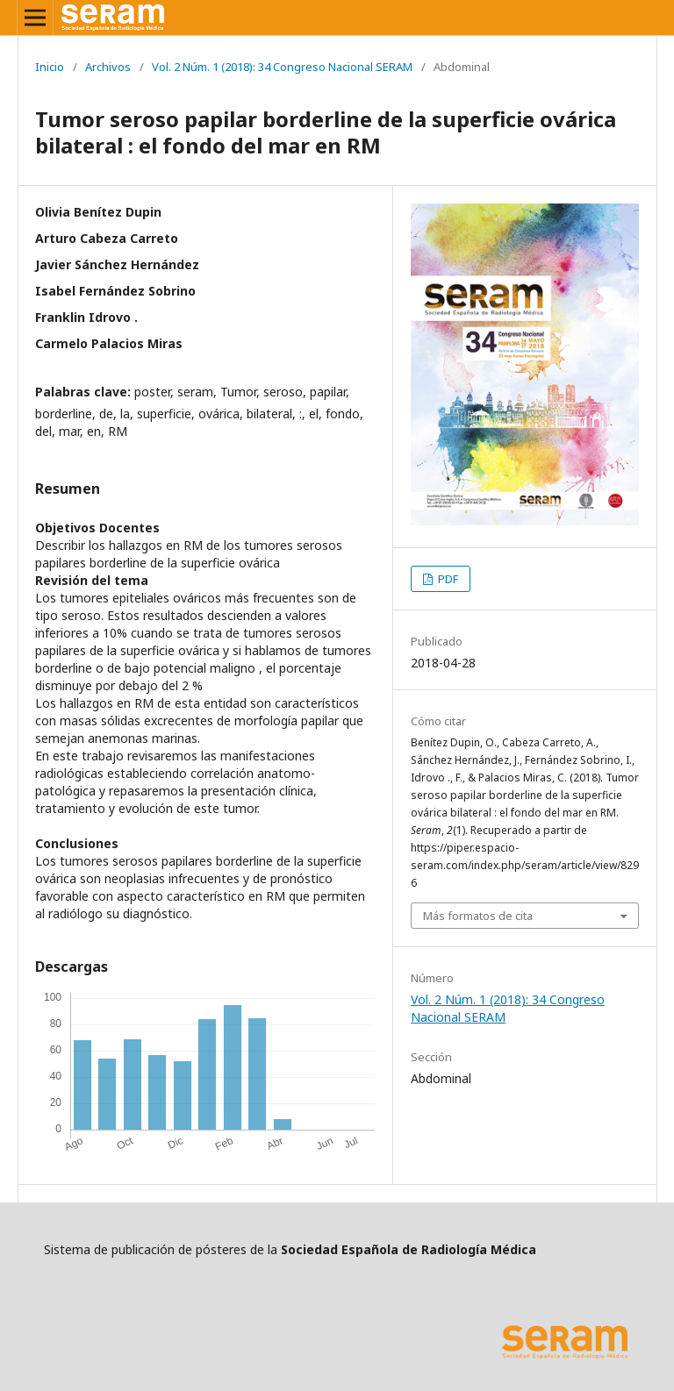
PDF (446, 579)
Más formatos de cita (478, 916)
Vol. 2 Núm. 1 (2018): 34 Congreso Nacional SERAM (282, 67)
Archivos (108, 67)
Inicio (49, 67)
